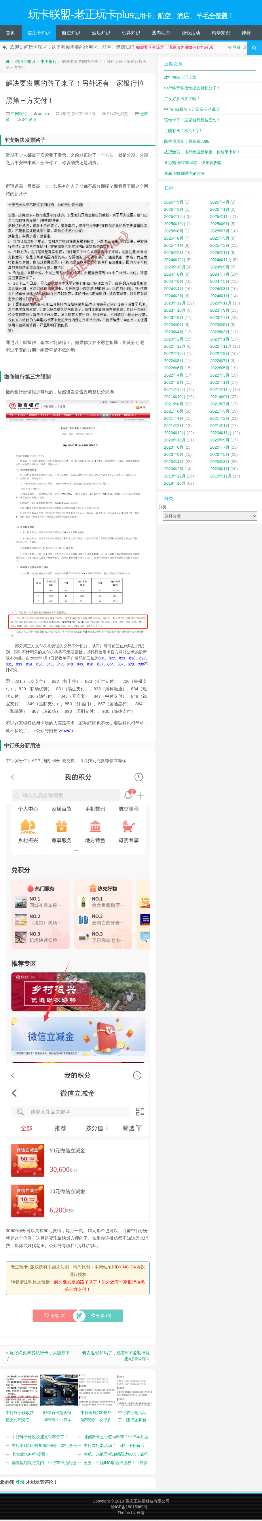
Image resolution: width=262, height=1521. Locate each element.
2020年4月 (173, 463)
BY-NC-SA (126, 1268)
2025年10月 (175, 225)
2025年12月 (175, 218)
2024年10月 (175, 268)
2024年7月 (219, 275)
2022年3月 (219, 376)
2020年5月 (219, 456)
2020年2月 (173, 470)
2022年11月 (221, 347)
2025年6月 (173, 239)
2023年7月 (219, 319)
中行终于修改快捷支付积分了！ (40, 1438)
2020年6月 (173, 456)
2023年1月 (219, 340)
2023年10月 (175, 311)
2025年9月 (219, 225)
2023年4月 (173, 333)
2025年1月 (219, 254)
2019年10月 (175, 484)
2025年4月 (173, 247)
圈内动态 (161, 34)
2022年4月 (173, 376)
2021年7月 (219, 405)
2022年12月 (175, 347)
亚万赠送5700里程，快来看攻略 (192, 164)
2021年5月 (219, 412)
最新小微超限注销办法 (184, 174)
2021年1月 (219, 427)
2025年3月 (219, 247)
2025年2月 (173, 254)
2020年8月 (173, 448)
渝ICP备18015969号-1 (131, 1508)
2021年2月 (173, 427)
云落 (140, 1514)
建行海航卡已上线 (180, 78)
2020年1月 (219, 470)
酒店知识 (101, 34)
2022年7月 (219, 362)
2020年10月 (175, 441)
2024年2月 (173, 297)
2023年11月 (221, 304)
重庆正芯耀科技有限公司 (147, 1502)
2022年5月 (219, 369)
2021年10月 (175, 398)
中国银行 (49, 63)
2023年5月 (219, 326)
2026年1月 (219, 210)
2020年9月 (219, 441)
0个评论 (29, 121)
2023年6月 (173, 326)
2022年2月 (173, 383)
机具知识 (131, 34)
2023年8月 (173, 319)
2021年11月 (221, 391)
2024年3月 (219, 290)
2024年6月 (173, 283)
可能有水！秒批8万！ (183, 132)
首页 (10, 34)
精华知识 (221, 34)
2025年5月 (219, 239)
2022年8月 (173, 362)
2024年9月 (219, 268)
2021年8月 (173, 405)
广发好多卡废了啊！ (182, 100)
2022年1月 (219, 383)
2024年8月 (173, 275)
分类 (162, 508)
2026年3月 (173, 210)
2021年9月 (219, 398)
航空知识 (71, 34)
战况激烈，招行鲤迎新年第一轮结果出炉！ (202, 153)
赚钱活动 (191, 34)
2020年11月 (221, 434)
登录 (237, 48)
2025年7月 (219, 232)
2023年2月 (173, 340)
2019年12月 (175, 477)
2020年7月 (219, 448)
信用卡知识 (38, 34)
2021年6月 (173, 412)
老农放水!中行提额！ (30, 1455)
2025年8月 (173, 232)
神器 (246, 34)
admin (43, 115)
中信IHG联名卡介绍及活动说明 (192, 110)
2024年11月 (221, 261)
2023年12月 (175, 304)
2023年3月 (219, 333)
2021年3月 (219, 420)
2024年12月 (175, 261)
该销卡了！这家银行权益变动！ (192, 121)
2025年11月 (221, 218)
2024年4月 (173, 290)
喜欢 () (55, 1317)
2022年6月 (173, 369)
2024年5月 (219, 283)
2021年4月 (173, 420)
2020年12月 (175, 434)
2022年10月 (175, 355)
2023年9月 (219, 311)
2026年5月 (173, 203)
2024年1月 (219, 297)
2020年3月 (219, 463)
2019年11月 (221, 477)
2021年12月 (175, 391)
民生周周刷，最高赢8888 (186, 142)
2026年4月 (219, 203)
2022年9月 (219, 355)
